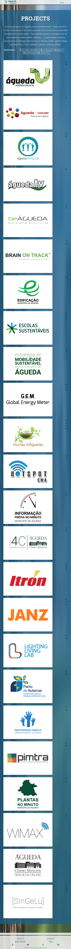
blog (51, 941)
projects (50, 938)
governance (47, 50)
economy (24, 50)
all (48, 53)
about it (20, 938)
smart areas (9, 50)
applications (20, 941)
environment (29, 53)
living (41, 53)
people (35, 50)
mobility (59, 50)
